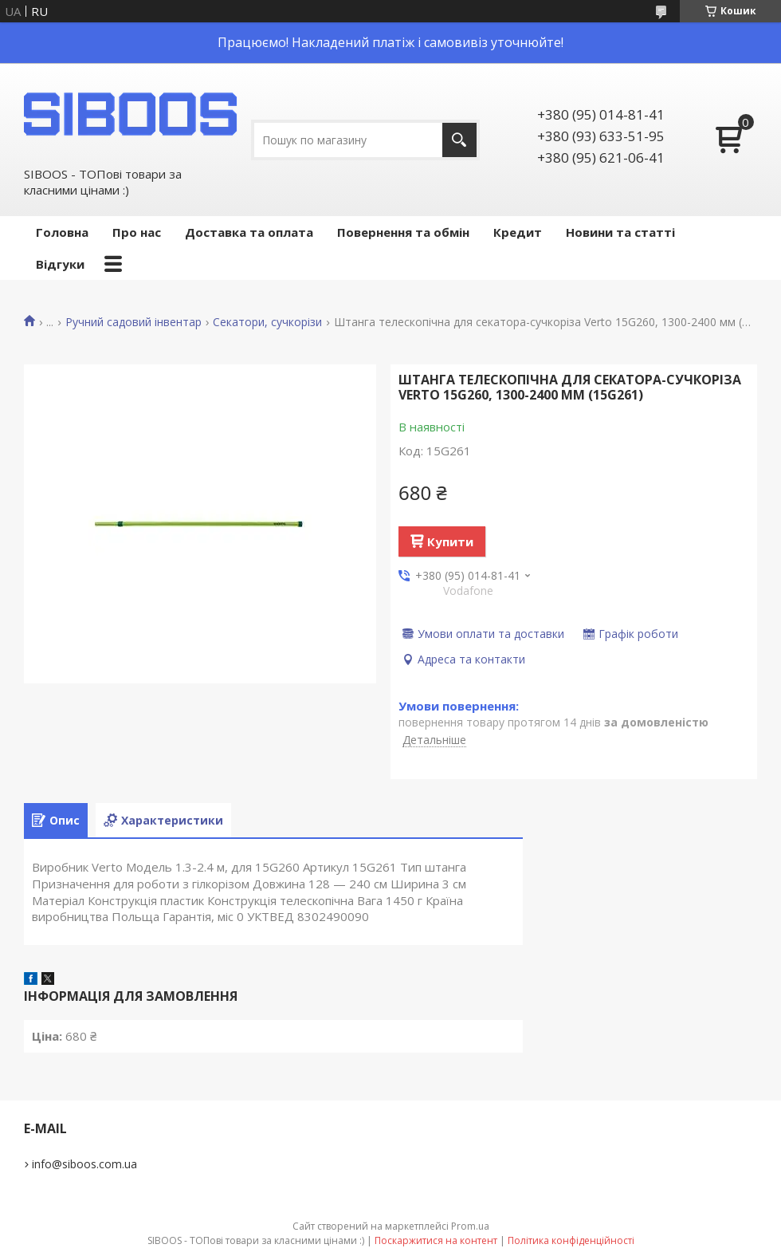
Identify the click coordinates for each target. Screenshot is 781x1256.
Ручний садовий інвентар (133, 322)
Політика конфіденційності (571, 1240)
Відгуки (60, 264)
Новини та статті (620, 232)
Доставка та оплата (249, 232)
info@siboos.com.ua (84, 1163)
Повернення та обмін (403, 232)
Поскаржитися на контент (436, 1240)
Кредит (517, 232)
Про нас (136, 232)
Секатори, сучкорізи (267, 322)
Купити (450, 541)
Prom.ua (470, 1226)
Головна (62, 232)
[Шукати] (459, 140)
